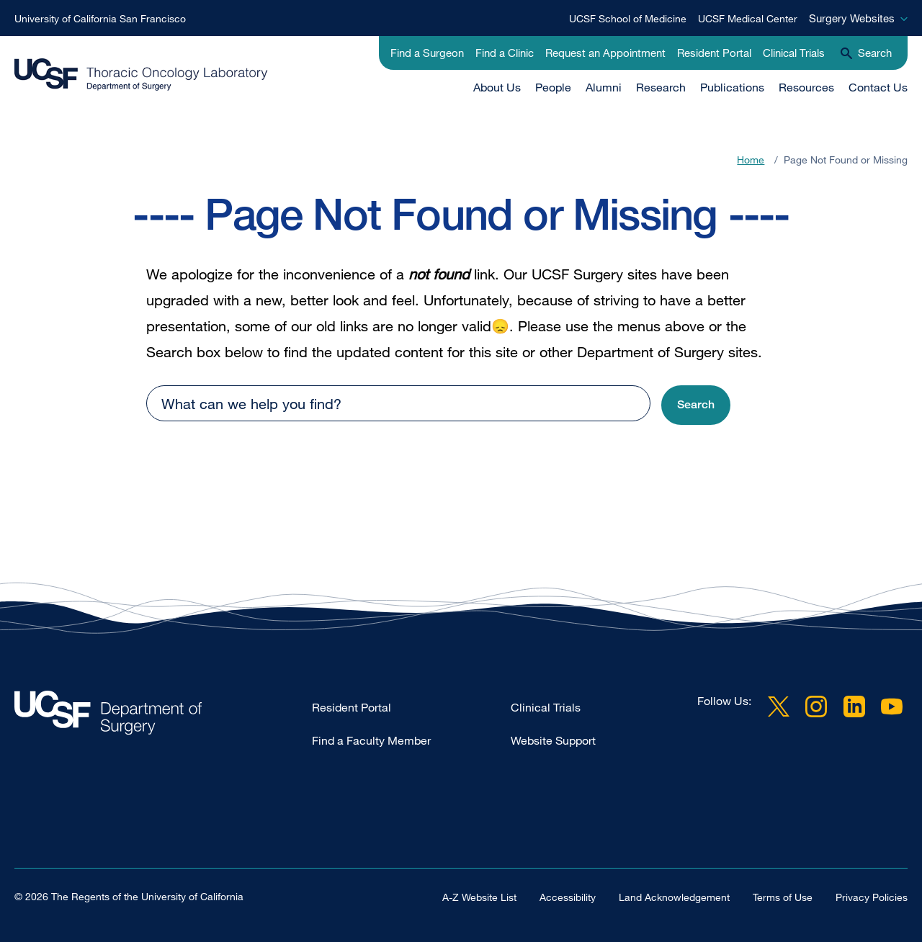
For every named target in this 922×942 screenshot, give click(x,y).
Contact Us (878, 87)
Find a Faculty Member (371, 740)
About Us (497, 87)
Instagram (816, 706)
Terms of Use (783, 897)
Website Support (553, 740)
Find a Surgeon (427, 52)
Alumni (604, 87)
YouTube (892, 706)
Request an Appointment (605, 52)
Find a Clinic (504, 52)
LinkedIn (854, 706)
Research (661, 87)
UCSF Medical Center (747, 18)
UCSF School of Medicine (627, 18)
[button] (695, 405)
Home (750, 159)
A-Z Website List (479, 897)
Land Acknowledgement (674, 897)
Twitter (779, 706)
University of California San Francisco (100, 18)
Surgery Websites (852, 18)
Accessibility (568, 897)
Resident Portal (714, 52)
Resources (806, 87)
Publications (732, 87)
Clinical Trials (794, 52)
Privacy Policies (872, 897)
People (553, 87)
